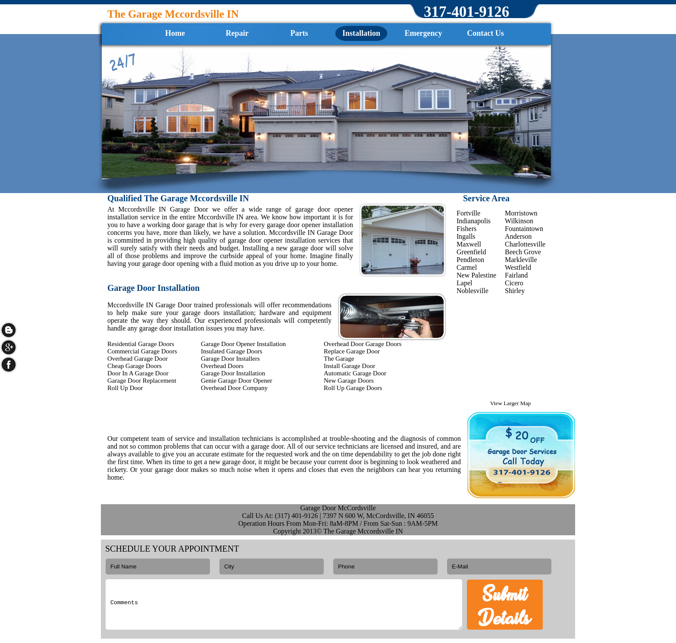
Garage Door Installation (233, 373)
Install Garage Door (349, 365)
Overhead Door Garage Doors (362, 343)
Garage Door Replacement (141, 380)
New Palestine (476, 275)
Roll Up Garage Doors (353, 387)
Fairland (516, 275)
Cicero (514, 283)
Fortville (468, 213)
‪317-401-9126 (466, 11)
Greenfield (471, 252)
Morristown (521, 213)
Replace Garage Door (352, 351)
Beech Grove (523, 252)
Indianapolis (474, 221)
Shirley (515, 290)
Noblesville (472, 290)
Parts (299, 33)
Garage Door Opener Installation (243, 343)
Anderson (518, 236)
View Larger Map (510, 403)
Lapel (464, 283)
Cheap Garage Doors (134, 365)
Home (175, 33)
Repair (237, 33)
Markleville (521, 259)
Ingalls (466, 236)
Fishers (466, 228)
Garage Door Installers (230, 358)
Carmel (467, 267)
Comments (284, 604)
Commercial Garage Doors (142, 351)
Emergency (423, 33)
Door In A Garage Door (138, 373)
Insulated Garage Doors (231, 351)
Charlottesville (525, 244)
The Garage (339, 358)
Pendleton (470, 259)
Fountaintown (524, 228)
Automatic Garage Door (355, 373)
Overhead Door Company (234, 387)
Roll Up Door (125, 387)
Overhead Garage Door (137, 358)
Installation (361, 33)
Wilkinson (519, 221)
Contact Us (485, 33)
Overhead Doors (222, 365)
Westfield (518, 267)
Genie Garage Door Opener (236, 380)
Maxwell (469, 244)
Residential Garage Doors (140, 343)
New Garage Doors (349, 380)
